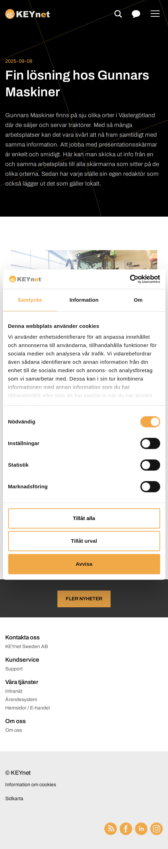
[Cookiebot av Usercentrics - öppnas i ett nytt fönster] (129, 279)
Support (14, 668)
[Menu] (155, 14)
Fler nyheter (84, 598)
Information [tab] (84, 300)
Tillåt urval (84, 541)
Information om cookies (30, 784)
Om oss (13, 730)
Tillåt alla (84, 518)
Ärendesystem (21, 699)
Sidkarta (14, 798)
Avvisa (84, 564)
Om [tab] (138, 300)
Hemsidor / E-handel (27, 708)
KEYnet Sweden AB (26, 646)
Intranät (13, 691)
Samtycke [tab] (29, 300)
